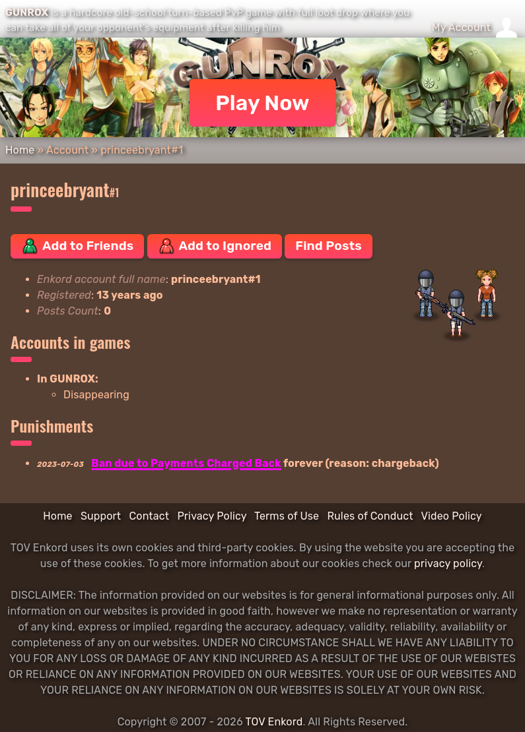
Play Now (262, 102)
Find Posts (328, 245)
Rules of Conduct (370, 516)
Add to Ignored (215, 246)
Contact (149, 516)
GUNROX (26, 12)
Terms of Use (286, 516)
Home (19, 150)
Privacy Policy (211, 516)
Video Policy (451, 516)
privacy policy (448, 563)
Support (101, 516)
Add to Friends (77, 246)
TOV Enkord (273, 722)
